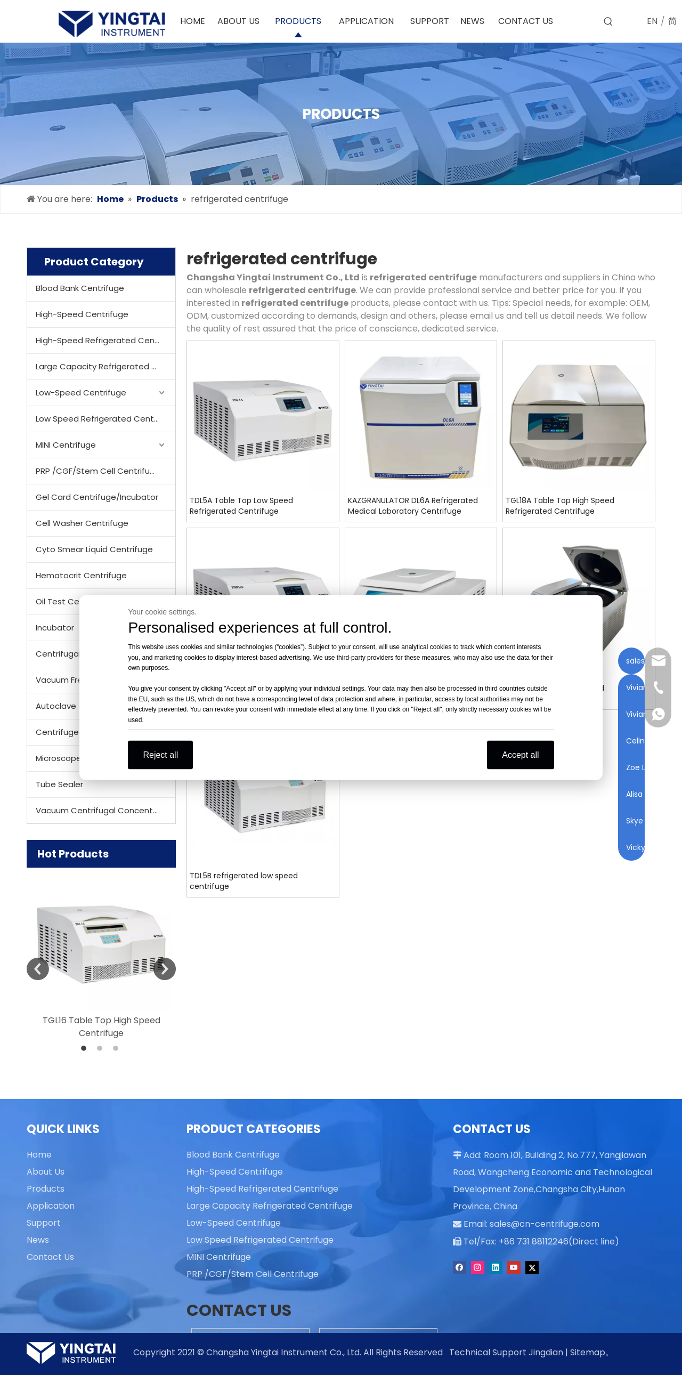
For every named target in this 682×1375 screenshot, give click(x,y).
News (38, 1240)
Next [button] (164, 969)
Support (44, 1223)
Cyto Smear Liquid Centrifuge (94, 549)
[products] (341, 114)
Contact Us (50, 1257)
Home (39, 1154)
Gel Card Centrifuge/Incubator (97, 497)
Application (51, 1206)
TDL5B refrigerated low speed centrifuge (244, 881)
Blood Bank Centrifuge (80, 288)
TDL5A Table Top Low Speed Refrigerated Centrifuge (241, 505)
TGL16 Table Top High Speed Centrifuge (101, 1026)
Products (45, 1189)
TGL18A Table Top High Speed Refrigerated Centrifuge (560, 505)
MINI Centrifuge (66, 444)
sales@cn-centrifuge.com (539, 1223)
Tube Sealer (59, 784)
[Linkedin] (497, 1265)
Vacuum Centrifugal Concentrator (104, 810)
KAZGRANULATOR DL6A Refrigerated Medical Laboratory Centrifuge (413, 505)
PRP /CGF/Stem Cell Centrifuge (98, 470)
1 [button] (85, 1049)
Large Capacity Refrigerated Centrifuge (105, 366)
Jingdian (546, 1352)
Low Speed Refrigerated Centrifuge (105, 418)
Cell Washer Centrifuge (82, 523)
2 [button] (101, 1049)
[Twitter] (532, 1265)
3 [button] (117, 1049)
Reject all (160, 754)
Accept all (520, 754)
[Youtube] (515, 1265)
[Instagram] (478, 1265)
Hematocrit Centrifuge (81, 575)
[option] (101, 954)
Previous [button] (38, 969)
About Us (45, 1172)
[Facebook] (460, 1265)
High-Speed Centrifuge (82, 314)
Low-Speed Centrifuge (81, 392)
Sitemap (587, 1352)
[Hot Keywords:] (608, 22)
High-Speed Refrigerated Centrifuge (105, 340)
